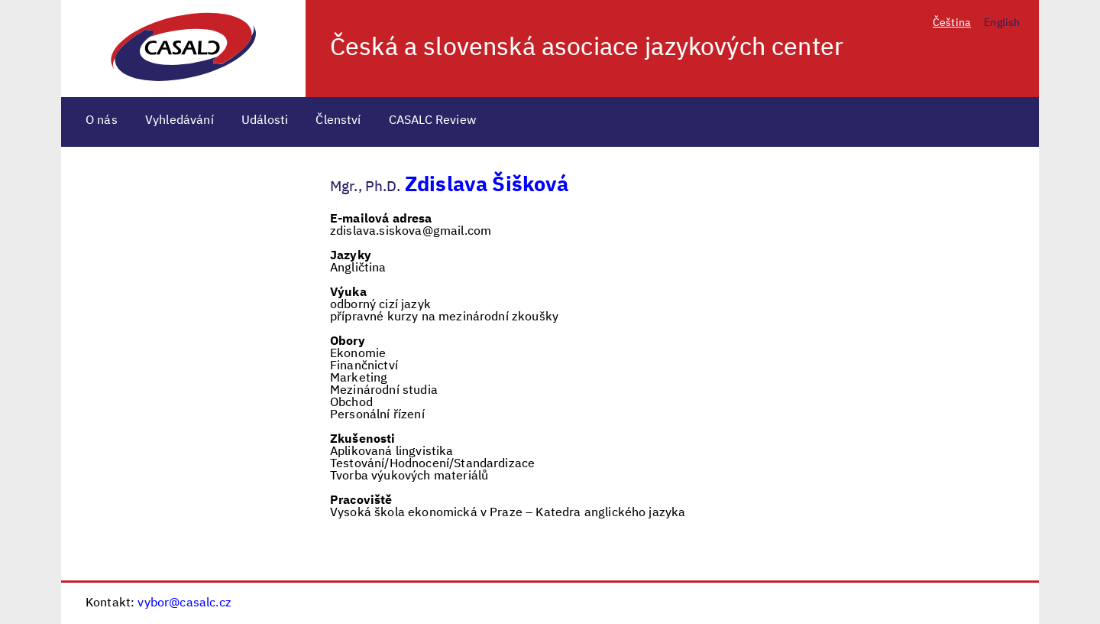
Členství (338, 121)
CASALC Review (433, 121)
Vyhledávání (179, 121)
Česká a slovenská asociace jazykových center (586, 48)
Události (264, 121)
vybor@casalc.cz (184, 603)
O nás (102, 121)
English (1002, 23)
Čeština (952, 23)
